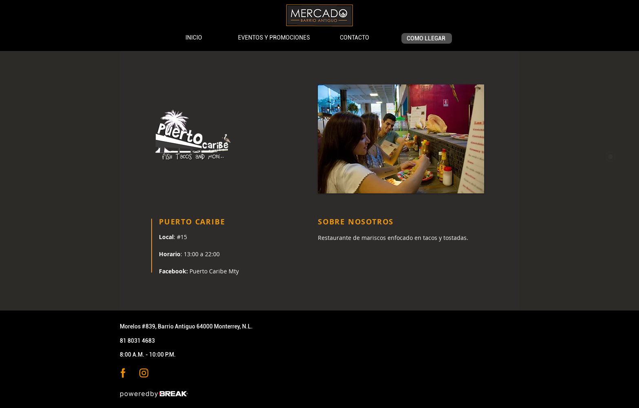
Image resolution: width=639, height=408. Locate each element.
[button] (401, 138)
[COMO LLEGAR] (426, 38)
